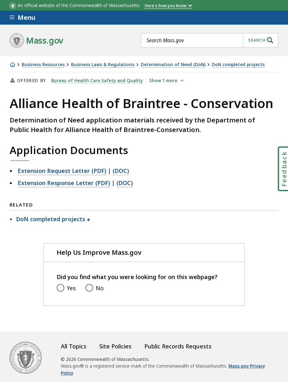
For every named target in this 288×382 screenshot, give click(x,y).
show (164, 80)
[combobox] (209, 40)
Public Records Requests (178, 346)
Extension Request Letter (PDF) (62, 171)
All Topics (73, 346)
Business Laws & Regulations (102, 64)
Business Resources (43, 64)
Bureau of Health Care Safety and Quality (97, 80)
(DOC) (121, 171)
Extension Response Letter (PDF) (64, 183)
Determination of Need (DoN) (173, 64)
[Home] (12, 64)
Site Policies (115, 346)
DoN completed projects (238, 64)
